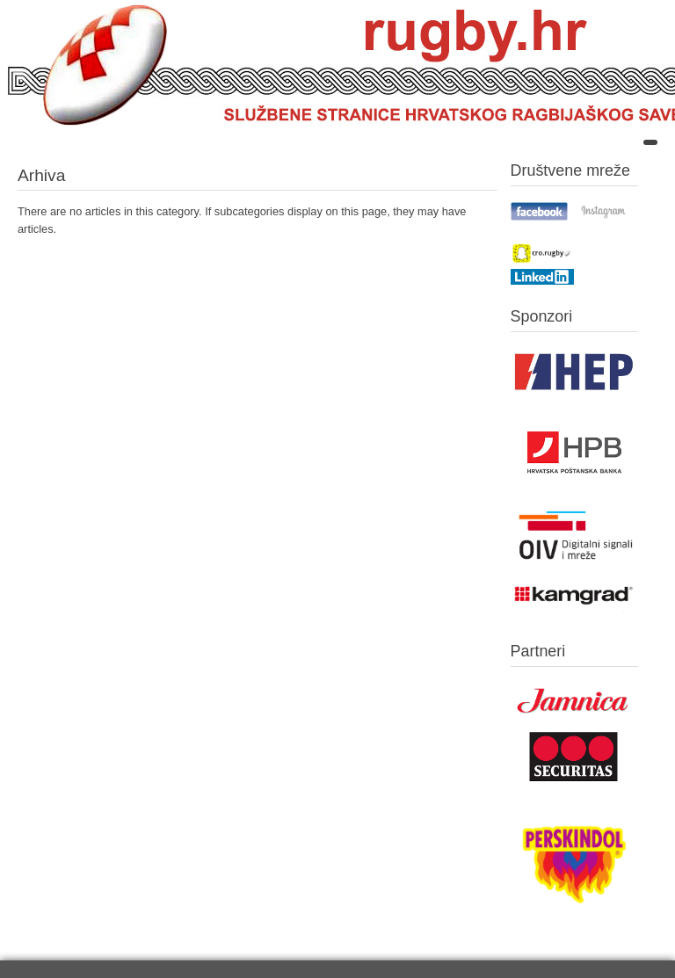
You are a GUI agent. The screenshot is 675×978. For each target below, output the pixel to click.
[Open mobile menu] (650, 142)
